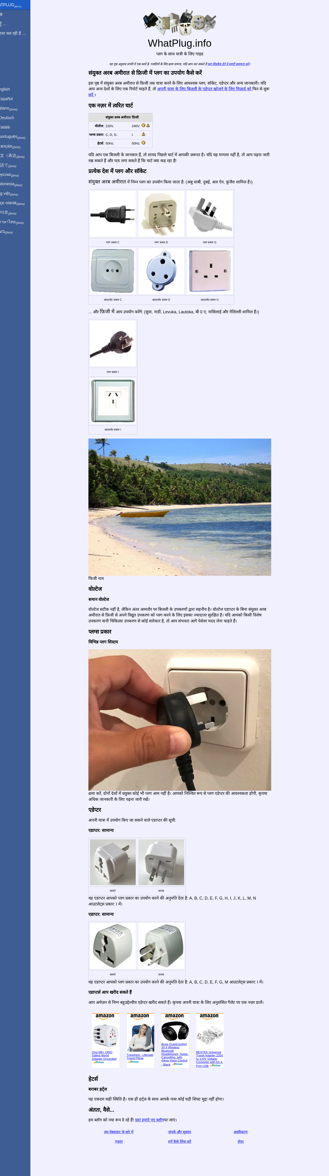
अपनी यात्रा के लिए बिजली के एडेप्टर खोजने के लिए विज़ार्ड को (210, 89)
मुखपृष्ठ (8, 14)
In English (12, 89)
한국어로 (15, 212)
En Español (13, 98)
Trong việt (16, 193)
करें (97, 95)
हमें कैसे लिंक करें (184, 1142)
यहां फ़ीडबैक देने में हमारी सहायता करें (234, 64)
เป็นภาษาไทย (18, 222)
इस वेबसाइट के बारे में (124, 1132)
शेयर (246, 1142)
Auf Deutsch (14, 117)
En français (17, 146)
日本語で (15, 165)
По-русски (16, 174)
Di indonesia (18, 184)
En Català (12, 127)
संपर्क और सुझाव (185, 1132)
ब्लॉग (6, 50)
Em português (19, 136)
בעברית (13, 231)
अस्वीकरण (246, 1132)
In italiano (15, 108)
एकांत (124, 1142)
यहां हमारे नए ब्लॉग (154, 1120)
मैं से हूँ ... (10, 23)
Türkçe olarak (19, 203)
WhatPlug (17, 5)
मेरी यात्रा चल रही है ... (19, 33)
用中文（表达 (19, 155)
